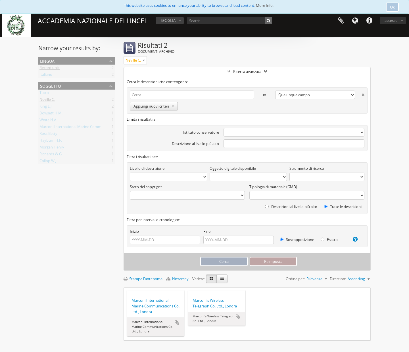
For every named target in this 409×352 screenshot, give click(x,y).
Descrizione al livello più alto (195, 143)
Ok (392, 7)
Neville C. (47, 100)
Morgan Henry (51, 148)
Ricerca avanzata (247, 71)
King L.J (45, 107)
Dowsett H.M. (50, 114)
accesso (391, 20)
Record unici (49, 68)
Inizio (134, 231)
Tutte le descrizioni (343, 206)
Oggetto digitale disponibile (233, 168)
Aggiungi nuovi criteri (153, 106)
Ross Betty (48, 134)
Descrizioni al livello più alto (291, 206)
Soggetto (50, 85)
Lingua (355, 21)
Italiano (45, 75)
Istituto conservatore (201, 132)
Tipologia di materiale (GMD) (273, 186)
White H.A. (48, 120)
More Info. (265, 5)
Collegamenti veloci (369, 21)
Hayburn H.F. (50, 141)
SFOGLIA (168, 20)
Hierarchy (177, 278)
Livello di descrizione (147, 168)
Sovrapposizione (297, 239)
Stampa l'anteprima (143, 278)
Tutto (44, 93)
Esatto (329, 239)
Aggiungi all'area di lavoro (177, 322)
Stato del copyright (146, 186)
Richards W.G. (50, 155)
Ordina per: (295, 278)
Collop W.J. (48, 161)
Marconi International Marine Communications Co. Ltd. (86, 127)
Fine (206, 231)
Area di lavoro (341, 21)
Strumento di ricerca (306, 168)
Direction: (338, 278)
